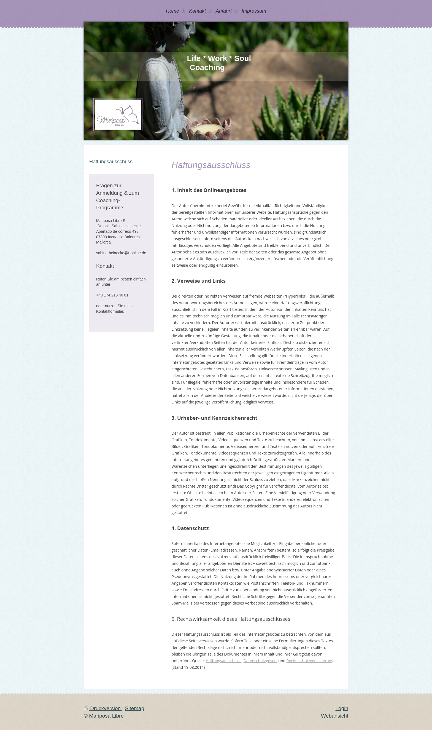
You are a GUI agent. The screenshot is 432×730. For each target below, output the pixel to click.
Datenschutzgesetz (260, 660)
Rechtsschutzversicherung (310, 660)
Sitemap (134, 708)
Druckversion (103, 708)
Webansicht (334, 716)
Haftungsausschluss (224, 660)
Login (342, 708)
